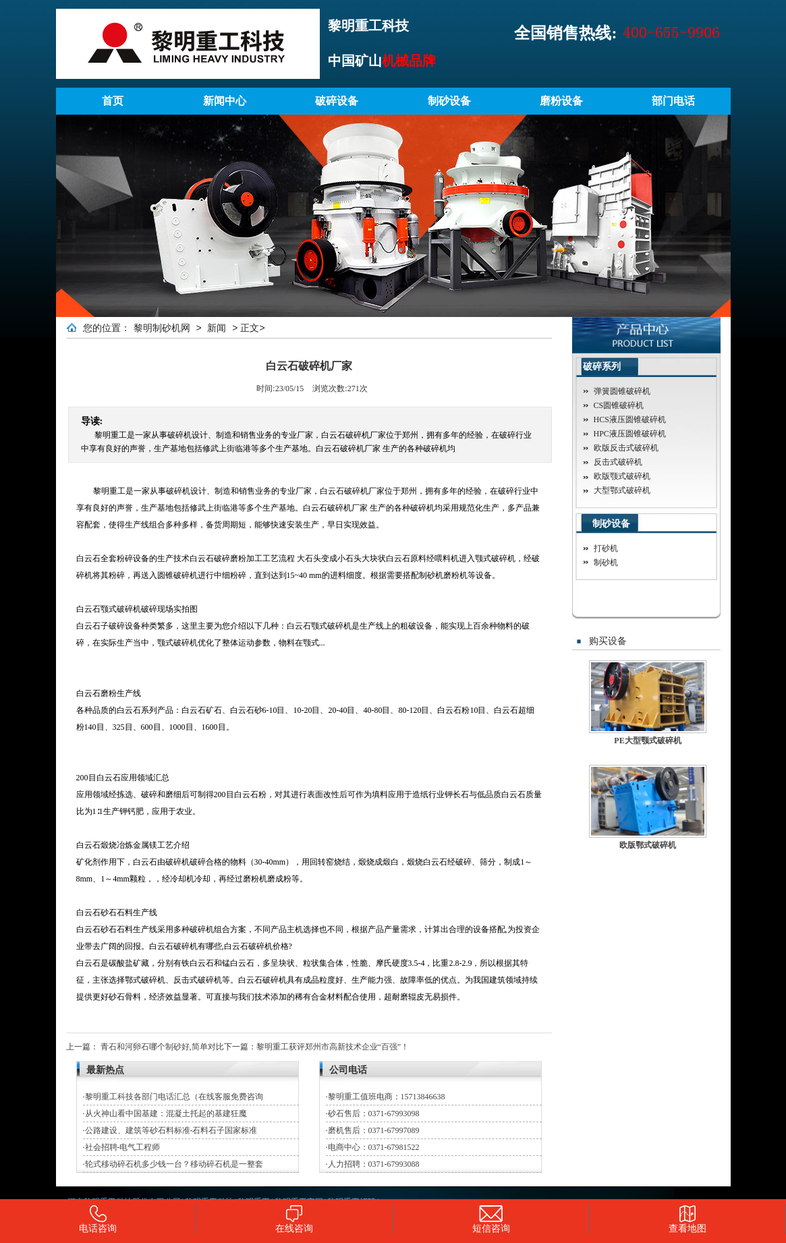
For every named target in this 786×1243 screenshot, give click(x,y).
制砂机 (606, 562)
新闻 (216, 327)
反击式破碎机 (618, 462)
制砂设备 (449, 101)
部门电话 (673, 101)
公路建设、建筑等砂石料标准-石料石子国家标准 (171, 1130)
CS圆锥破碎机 (619, 405)
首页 (112, 101)
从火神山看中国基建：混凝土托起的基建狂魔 (166, 1113)
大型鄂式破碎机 (622, 490)
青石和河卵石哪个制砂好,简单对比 (162, 1046)
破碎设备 (336, 101)
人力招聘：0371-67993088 (374, 1164)
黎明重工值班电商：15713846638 (386, 1096)
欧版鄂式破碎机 (647, 845)
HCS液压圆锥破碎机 (630, 419)
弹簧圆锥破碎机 (622, 391)
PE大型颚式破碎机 (647, 740)
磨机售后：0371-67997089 (374, 1130)
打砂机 (606, 548)
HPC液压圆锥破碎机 (630, 433)
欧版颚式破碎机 (622, 476)
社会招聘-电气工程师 (123, 1147)
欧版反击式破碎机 (626, 448)
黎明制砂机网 (162, 327)
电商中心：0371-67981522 (374, 1147)
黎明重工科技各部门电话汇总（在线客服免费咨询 (174, 1096)
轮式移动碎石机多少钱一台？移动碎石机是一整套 (174, 1164)
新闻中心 (224, 101)
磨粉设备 (561, 101)
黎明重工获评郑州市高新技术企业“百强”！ (333, 1046)
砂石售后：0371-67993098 (374, 1113)
